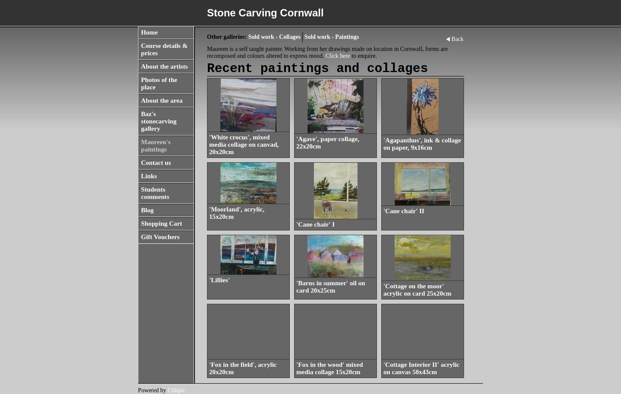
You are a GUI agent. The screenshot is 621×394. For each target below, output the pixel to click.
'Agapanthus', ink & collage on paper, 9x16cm (422, 144)
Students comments (155, 193)
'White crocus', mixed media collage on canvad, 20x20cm (244, 144)
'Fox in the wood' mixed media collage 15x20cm (329, 368)
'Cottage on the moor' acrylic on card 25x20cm (417, 290)
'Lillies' (219, 280)
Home (149, 32)
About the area (161, 100)
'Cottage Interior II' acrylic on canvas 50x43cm (421, 368)
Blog (147, 210)
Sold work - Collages (274, 37)
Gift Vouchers (160, 236)
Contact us (156, 162)
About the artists (164, 66)
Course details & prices (164, 49)
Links (149, 176)
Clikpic (176, 390)
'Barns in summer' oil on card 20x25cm (330, 287)
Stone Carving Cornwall (265, 13)
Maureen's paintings (156, 146)
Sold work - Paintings (331, 37)
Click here (338, 56)
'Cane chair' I (315, 224)
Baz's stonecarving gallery (158, 121)
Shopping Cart (161, 223)
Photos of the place (159, 83)
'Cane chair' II (403, 211)
